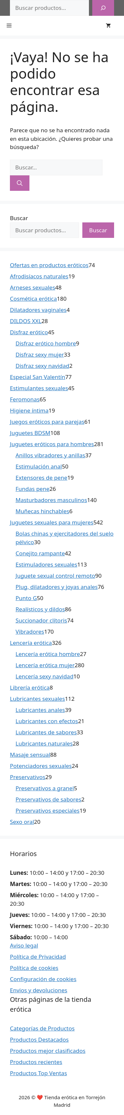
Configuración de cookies (43, 979)
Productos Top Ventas (38, 1073)
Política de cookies (34, 968)
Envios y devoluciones (38, 990)
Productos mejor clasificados (47, 1050)
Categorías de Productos (42, 1028)
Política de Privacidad (38, 956)
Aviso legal (24, 945)
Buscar (19, 218)
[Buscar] (103, 8)
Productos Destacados (39, 1039)
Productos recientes (36, 1062)
